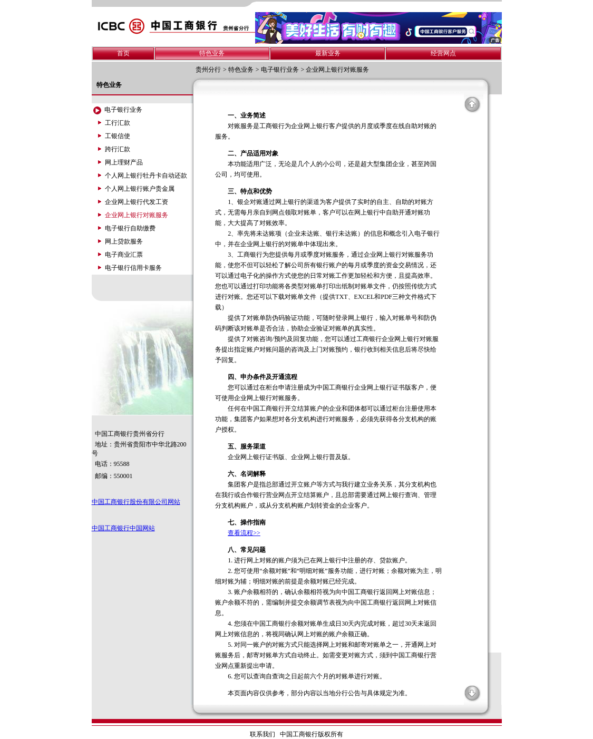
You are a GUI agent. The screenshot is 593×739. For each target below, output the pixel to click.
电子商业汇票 (124, 254)
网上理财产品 (124, 162)
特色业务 (212, 53)
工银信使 (117, 136)
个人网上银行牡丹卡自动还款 (146, 175)
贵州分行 (208, 69)
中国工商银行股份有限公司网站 (136, 501)
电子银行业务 (280, 69)
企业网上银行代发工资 (136, 202)
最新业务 (328, 53)
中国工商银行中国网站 (123, 528)
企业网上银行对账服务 (337, 69)
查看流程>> (244, 533)
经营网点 (443, 53)
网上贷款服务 (124, 241)
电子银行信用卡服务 (133, 267)
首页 (123, 53)
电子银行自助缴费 (130, 228)
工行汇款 (117, 123)
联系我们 (262, 734)
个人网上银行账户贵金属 (139, 188)
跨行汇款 (117, 149)
